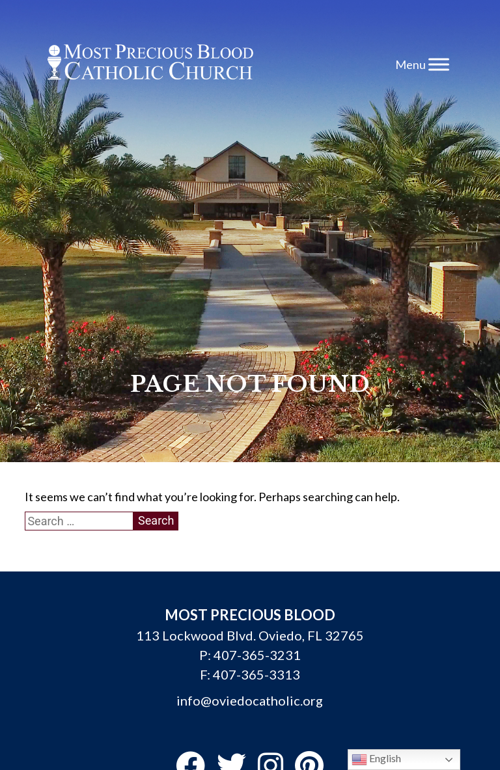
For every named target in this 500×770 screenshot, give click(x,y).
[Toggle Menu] (438, 64)
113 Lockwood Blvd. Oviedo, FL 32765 (250, 635)
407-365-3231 (257, 655)
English (376, 759)
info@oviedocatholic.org (249, 700)
